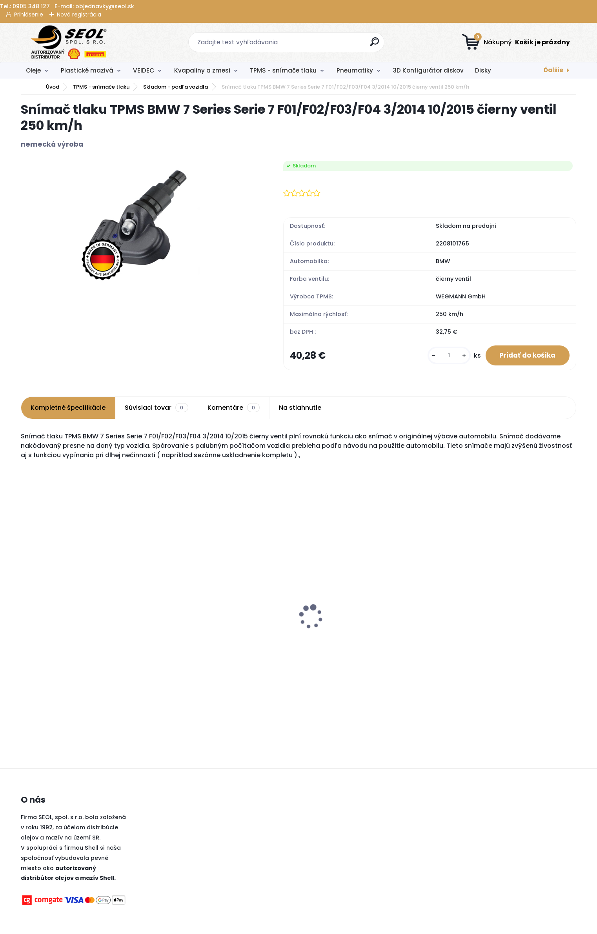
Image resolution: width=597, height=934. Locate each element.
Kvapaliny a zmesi (202, 70)
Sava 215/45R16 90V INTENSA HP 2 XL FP (362, 637)
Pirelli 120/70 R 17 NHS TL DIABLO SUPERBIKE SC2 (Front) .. (88, 641)
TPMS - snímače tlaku (283, 70)
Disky (483, 70)
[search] (375, 45)
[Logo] (69, 42)
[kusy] (443, 356)
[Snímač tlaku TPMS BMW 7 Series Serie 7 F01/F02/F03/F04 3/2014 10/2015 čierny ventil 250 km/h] (139, 222)
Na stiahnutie (300, 409)
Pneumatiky (355, 70)
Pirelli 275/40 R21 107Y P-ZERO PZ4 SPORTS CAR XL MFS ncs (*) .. (505, 603)
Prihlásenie (28, 14)
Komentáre (233, 409)
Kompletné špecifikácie (68, 409)
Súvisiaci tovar (156, 409)
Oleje (33, 70)
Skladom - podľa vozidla (175, 87)
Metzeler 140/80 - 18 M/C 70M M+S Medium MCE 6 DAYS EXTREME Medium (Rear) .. (222, 644)
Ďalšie (553, 70)
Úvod (52, 87)
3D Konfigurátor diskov (428, 70)
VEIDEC (143, 70)
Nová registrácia (79, 14)
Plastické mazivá (87, 70)
